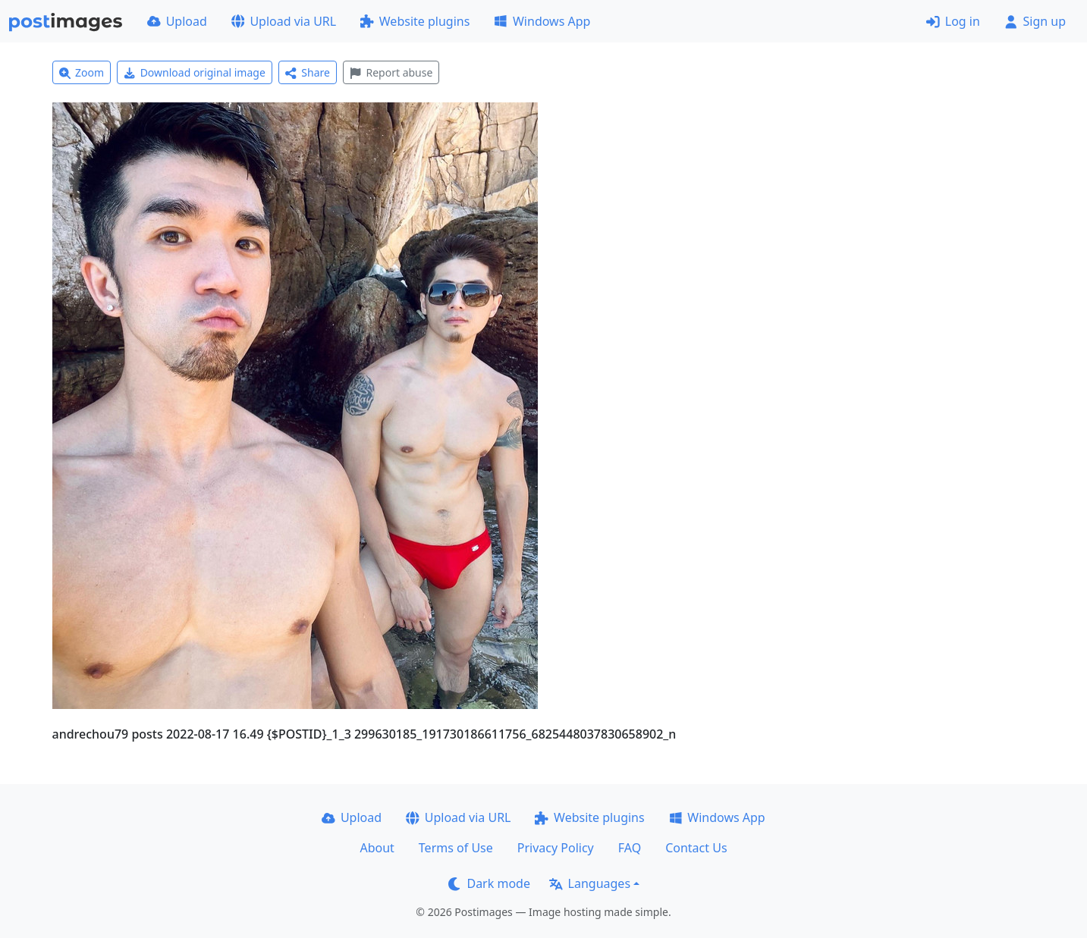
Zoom (82, 72)
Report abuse (391, 72)
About (377, 847)
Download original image (194, 72)
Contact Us (696, 847)
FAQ (629, 847)
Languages (589, 883)
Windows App (542, 21)
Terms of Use (456, 847)
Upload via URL (283, 21)
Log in (953, 21)
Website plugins (415, 21)
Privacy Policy (555, 847)
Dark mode (489, 883)
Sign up (1035, 21)
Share (307, 72)
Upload (177, 21)
